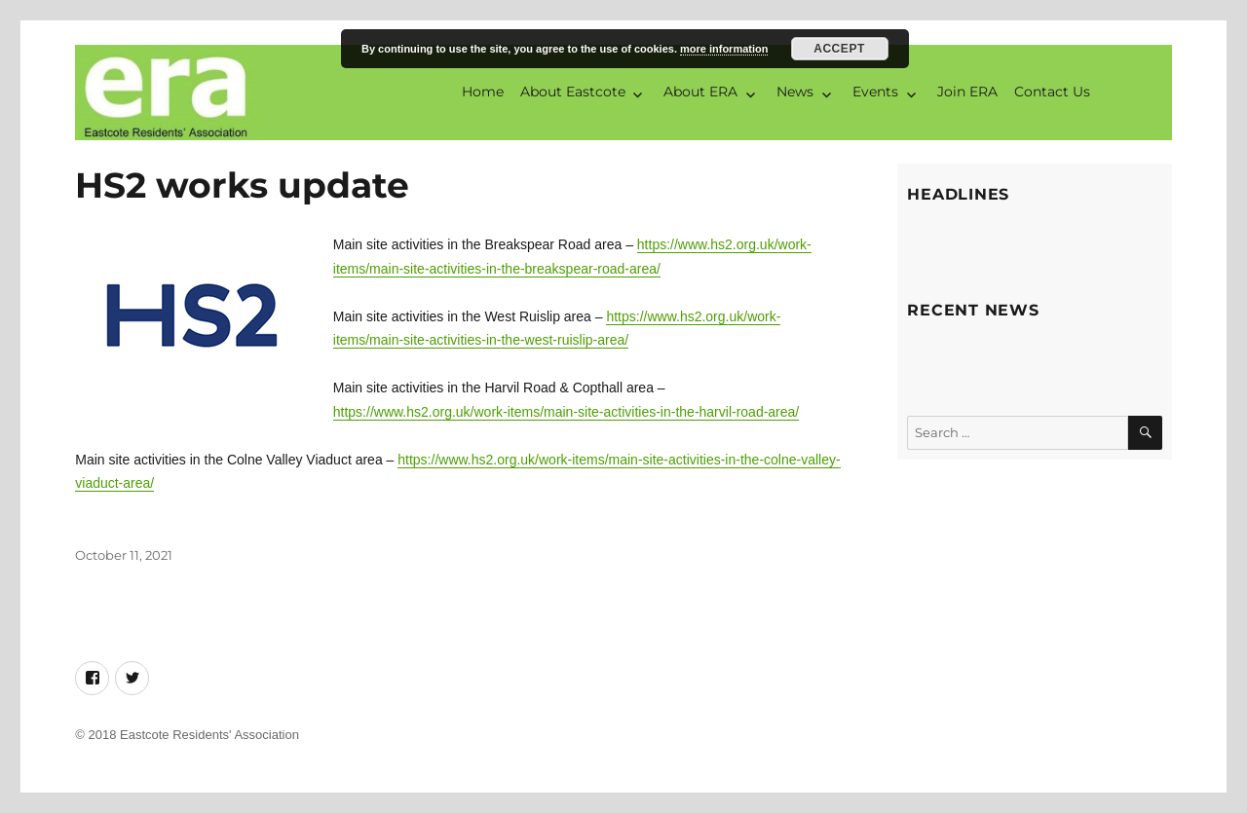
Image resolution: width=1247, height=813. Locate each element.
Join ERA (967, 91)
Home (483, 91)
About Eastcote (572, 91)
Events (875, 91)
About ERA (700, 91)
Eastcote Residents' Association (209, 734)
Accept (839, 48)
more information (724, 49)
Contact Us (1052, 91)
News (794, 91)
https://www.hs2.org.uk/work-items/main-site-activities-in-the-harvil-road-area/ (566, 412)
